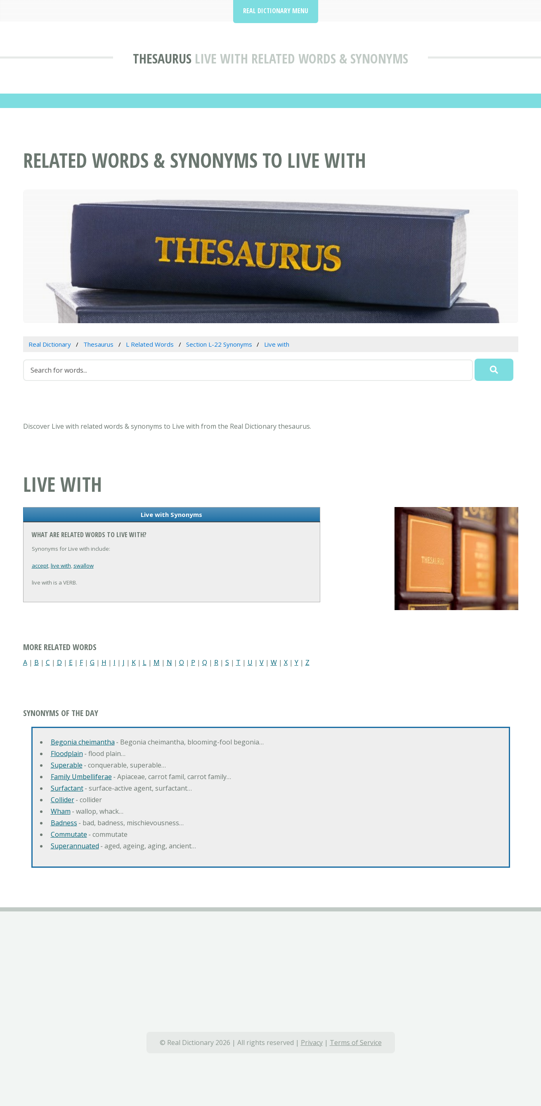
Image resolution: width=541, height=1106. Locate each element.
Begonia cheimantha (83, 742)
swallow (83, 565)
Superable (67, 765)
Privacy (312, 1042)
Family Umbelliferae (81, 776)
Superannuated (75, 845)
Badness (64, 822)
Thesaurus (162, 58)
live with (61, 565)
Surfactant (67, 788)
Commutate (69, 834)
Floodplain (67, 753)
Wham (61, 811)
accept (40, 565)
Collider (62, 799)
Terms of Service (356, 1042)
